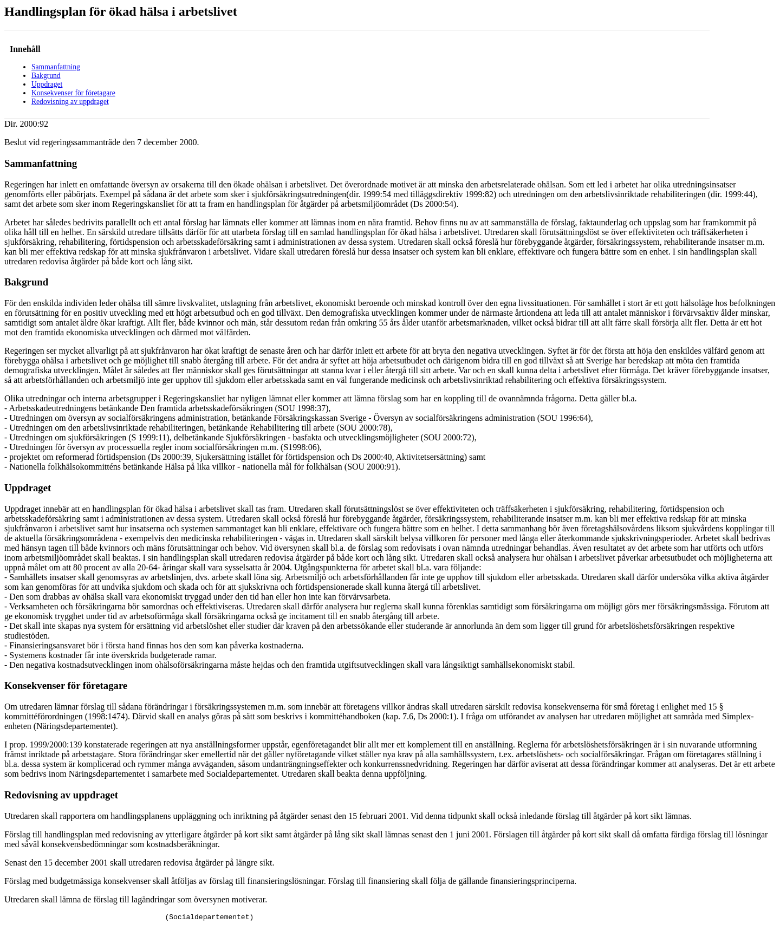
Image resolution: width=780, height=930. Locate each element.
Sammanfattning (55, 67)
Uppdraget (46, 84)
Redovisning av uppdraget (70, 101)
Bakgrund (46, 75)
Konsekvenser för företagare (73, 93)
